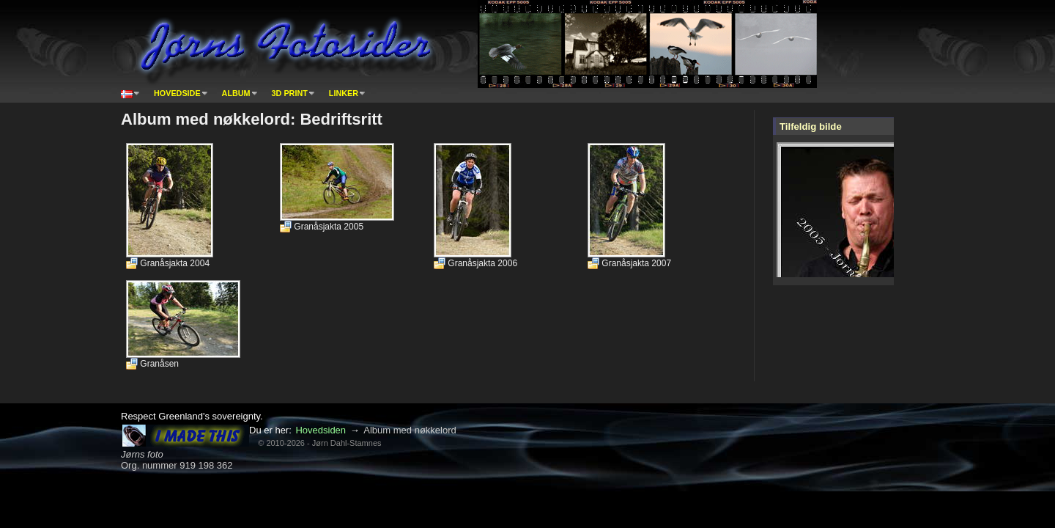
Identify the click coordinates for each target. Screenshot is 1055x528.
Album (236, 93)
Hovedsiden (320, 430)
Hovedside (177, 93)
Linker (343, 93)
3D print (290, 93)
